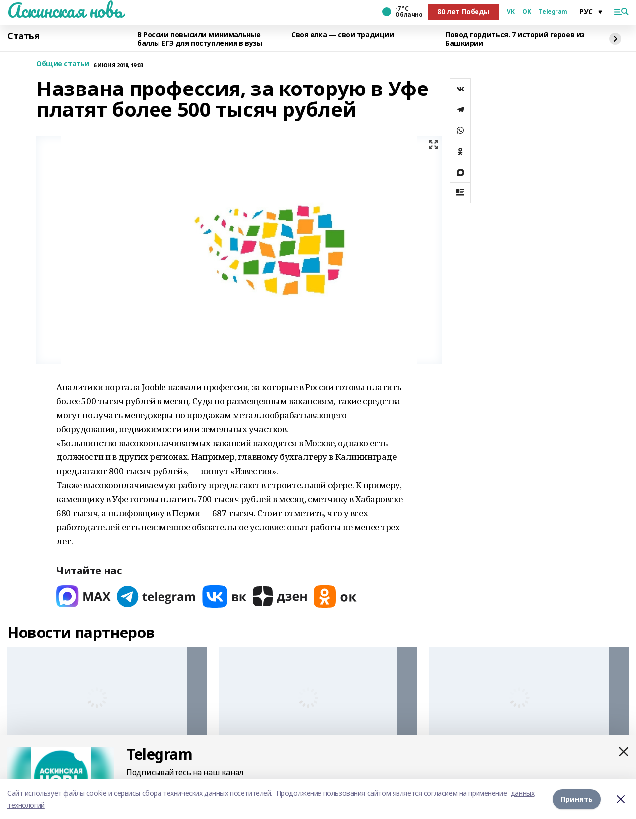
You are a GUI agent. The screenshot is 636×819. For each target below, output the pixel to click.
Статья (23, 36)
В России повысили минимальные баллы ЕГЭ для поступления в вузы (200, 39)
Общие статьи (62, 64)
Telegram (553, 12)
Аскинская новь (64, 10)
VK (510, 12)
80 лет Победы (463, 11)
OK (526, 12)
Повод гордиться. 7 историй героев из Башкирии (515, 39)
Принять (576, 799)
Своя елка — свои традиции (342, 35)
